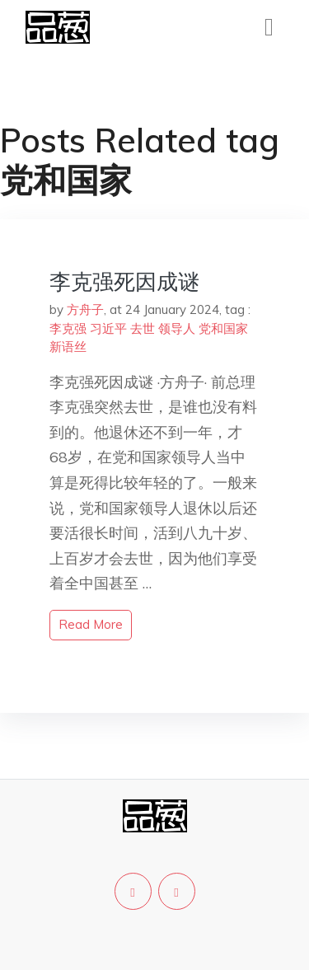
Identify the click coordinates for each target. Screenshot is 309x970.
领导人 (176, 328)
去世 (142, 328)
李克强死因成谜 (124, 281)
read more (91, 624)
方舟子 (85, 309)
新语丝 (68, 346)
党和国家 (223, 328)
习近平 (108, 328)
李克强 (68, 328)
